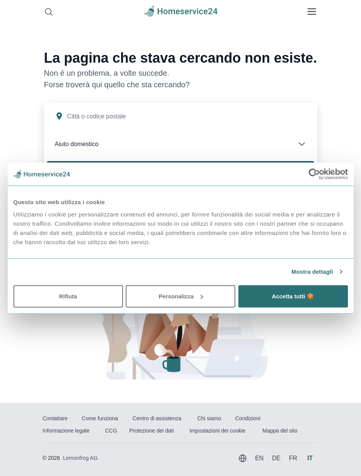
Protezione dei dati (151, 431)
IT (310, 458)
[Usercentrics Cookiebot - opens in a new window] (314, 174)
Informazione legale (66, 431)
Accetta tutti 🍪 (293, 296)
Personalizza (181, 296)
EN (259, 458)
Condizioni (247, 418)
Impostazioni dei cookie (218, 431)
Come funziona (100, 418)
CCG (111, 431)
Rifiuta (68, 296)
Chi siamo (209, 418)
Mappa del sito (280, 431)
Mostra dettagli (312, 271)
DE (276, 458)
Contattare (55, 418)
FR (293, 458)
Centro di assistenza (157, 418)
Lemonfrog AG (80, 458)
